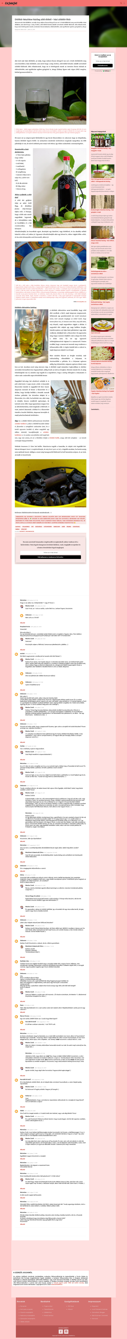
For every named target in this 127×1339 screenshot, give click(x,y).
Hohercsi (28, 1096)
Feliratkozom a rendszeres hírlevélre (50, 557)
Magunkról (95, 1306)
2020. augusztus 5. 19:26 (37, 1079)
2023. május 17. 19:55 (32, 1192)
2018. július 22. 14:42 (32, 973)
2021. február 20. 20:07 (40, 1067)
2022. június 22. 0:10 (40, 1138)
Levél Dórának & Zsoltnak (99, 1309)
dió (32, 526)
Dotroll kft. (105, 1315)
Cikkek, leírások (24, 1322)
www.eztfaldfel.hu (56, 1284)
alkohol (18, 526)
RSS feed (71, 1306)
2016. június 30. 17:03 (30, 653)
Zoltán (22, 746)
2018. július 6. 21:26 (39, 925)
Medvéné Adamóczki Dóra (34, 852)
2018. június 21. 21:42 (40, 885)
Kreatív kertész (48, 1315)
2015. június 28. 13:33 (40, 638)
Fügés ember (48, 1306)
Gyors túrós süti (95, 333)
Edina (22, 875)
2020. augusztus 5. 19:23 (43, 1021)
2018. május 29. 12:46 (37, 813)
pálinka (69, 526)
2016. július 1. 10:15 (32, 693)
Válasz (22, 623)
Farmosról (95, 1318)
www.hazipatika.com (81, 301)
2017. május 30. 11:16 (32, 785)
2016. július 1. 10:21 (32, 724)
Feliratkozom (103, 65)
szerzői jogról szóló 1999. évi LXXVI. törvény (69, 1283)
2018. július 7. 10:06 (32, 940)
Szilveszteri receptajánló (27, 1318)
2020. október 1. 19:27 (40, 1042)
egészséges (38, 526)
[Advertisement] (50, 44)
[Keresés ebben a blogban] (116, 3)
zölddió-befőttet (20, 424)
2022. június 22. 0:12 (40, 1179)
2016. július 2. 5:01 (39, 659)
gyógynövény (48, 526)
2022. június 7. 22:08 (32, 1153)
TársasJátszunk (48, 1309)
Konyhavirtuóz (25, 626)
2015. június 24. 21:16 (32, 600)
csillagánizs (25, 526)
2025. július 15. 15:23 (32, 1212)
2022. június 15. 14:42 (32, 1173)
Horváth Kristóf (30, 1021)
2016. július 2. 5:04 (39, 707)
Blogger (102, 1312)
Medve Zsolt (29, 606)
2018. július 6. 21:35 (39, 906)
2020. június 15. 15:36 (37, 682)
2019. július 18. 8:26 (37, 673)
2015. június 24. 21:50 (40, 606)
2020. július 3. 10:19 (32, 1033)
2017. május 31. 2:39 (40, 772)
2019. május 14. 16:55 (37, 615)
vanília (17, 529)
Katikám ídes (24, 961)
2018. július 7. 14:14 (49, 946)
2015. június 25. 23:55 (36, 626)
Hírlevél (70, 1309)
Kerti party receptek (26, 1309)
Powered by (103, 71)
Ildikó (22, 1110)
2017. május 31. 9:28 (32, 836)
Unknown (28, 615)
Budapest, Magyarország (27, 531)
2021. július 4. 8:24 (39, 1116)
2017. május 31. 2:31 (40, 793)
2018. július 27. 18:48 (40, 992)
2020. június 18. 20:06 (35, 1016)
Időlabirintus (48, 1312)
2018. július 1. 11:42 (32, 920)
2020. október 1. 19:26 (40, 1086)
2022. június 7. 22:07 (32, 1129)
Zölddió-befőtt (54, 438)
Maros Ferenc (24, 1016)
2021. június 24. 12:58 (30, 1110)
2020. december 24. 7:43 (38, 1053)
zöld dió (23, 529)
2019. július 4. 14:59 (29, 1005)
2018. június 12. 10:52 (32, 865)
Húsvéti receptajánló (26, 1312)
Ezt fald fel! (11, 3)
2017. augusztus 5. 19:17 (33, 845)
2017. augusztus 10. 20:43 (50, 852)
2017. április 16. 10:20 (30, 746)
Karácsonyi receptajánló (27, 1315)
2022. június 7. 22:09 (32, 1162)
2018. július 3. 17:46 (46, 896)
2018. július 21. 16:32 (35, 961)
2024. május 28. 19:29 (32, 1201)
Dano (22, 1005)
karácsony (57, 526)
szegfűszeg (76, 526)
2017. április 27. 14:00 (40, 731)
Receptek (23, 1306)
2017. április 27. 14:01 (40, 751)
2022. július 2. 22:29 (37, 1095)
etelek (22, 653)
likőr (63, 526)
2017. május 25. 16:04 (32, 763)
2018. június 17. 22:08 (30, 875)
